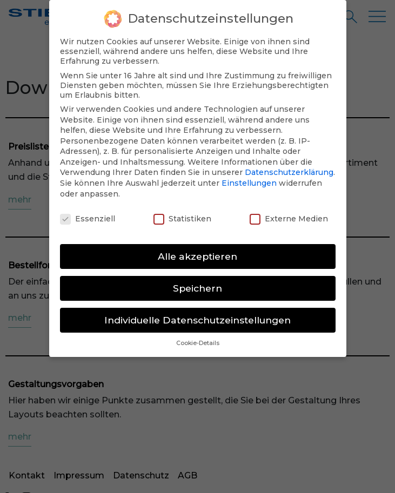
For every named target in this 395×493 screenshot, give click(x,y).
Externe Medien (289, 215)
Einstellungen (249, 179)
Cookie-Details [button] (197, 339)
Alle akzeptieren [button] (197, 252)
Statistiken (182, 215)
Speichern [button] (197, 284)
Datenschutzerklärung (289, 169)
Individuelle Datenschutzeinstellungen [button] (197, 316)
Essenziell (87, 215)
